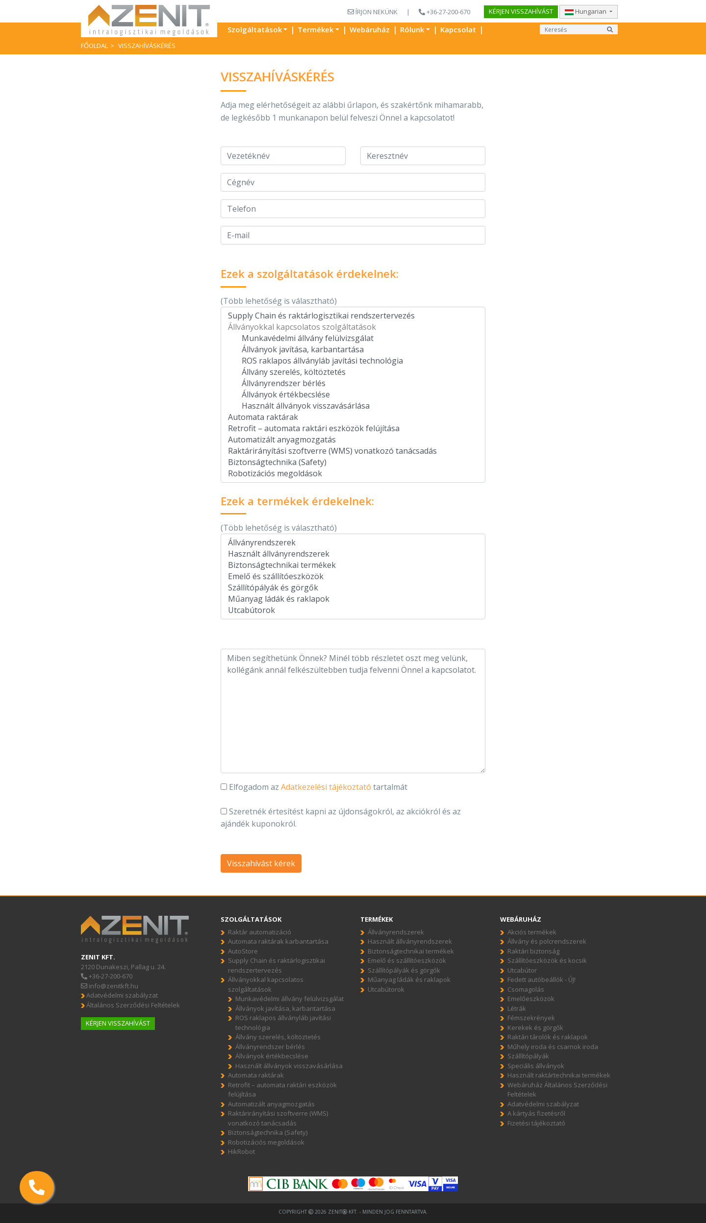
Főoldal (94, 45)
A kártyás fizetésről (536, 1113)
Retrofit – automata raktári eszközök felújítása (353, 428)
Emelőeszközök (531, 998)
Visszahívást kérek (261, 863)
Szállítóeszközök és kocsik (547, 960)
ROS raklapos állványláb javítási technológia (353, 361)
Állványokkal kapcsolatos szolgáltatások (353, 327)
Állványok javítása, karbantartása (353, 349)
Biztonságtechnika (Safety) (353, 462)
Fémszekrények (531, 1017)
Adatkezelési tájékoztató (326, 787)
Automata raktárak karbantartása (278, 941)
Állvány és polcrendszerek (546, 941)
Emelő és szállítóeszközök (353, 576)
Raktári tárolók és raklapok (547, 1036)
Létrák (516, 1008)
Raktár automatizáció (259, 932)
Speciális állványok (535, 1065)
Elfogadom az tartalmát (314, 787)
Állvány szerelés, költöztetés (353, 372)
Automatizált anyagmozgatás (353, 439)
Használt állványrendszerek (353, 554)
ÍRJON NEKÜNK (373, 11)
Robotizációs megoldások (353, 473)
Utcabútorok (353, 610)
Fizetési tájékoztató (536, 1123)
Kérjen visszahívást (521, 11)
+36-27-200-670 (444, 11)
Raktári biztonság (533, 951)
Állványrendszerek (353, 542)
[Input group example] (571, 29)
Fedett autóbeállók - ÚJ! (541, 979)
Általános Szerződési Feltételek (130, 1005)
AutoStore (243, 951)
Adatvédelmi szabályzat (119, 995)
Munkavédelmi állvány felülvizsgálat (353, 338)
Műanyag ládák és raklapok (353, 599)
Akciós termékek (531, 932)
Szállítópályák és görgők (353, 587)
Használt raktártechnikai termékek (558, 1075)
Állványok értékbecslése (353, 394)
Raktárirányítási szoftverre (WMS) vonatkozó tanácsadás (353, 451)
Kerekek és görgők (535, 1027)
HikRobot (241, 1151)
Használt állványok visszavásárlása (353, 406)
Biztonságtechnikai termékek (353, 565)
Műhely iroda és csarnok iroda (552, 1046)
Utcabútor (522, 970)
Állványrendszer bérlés (353, 383)
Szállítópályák (528, 1056)
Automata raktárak (353, 417)
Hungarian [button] (586, 11)
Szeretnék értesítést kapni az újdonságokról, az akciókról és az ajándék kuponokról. (341, 818)
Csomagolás (525, 989)
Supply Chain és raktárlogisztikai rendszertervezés (353, 315)
